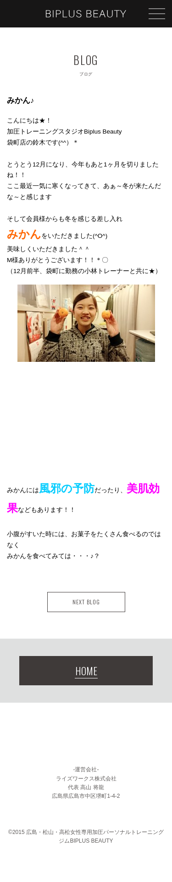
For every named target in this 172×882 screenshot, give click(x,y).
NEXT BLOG (86, 601)
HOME (86, 670)
